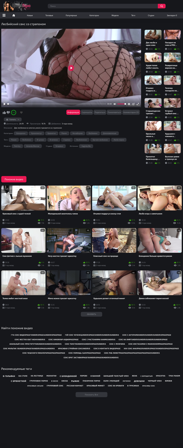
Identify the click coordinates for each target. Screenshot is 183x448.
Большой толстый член (116, 376)
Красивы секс (148, 386)
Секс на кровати (116, 386)
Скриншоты (87, 112)
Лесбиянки (93, 133)
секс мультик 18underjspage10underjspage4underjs (29, 349)
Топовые (49, 15)
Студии (151, 15)
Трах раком (174, 376)
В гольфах (9, 376)
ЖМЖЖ (168, 381)
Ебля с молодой (111, 381)
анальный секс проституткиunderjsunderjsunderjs (36, 344)
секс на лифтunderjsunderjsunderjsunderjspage (143, 340)
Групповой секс (55, 386)
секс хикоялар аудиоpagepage (64, 340)
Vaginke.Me (86, 146)
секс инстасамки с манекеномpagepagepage (150, 344)
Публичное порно (91, 381)
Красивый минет (96, 386)
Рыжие (75, 381)
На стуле (22, 376)
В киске (54, 381)
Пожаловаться (114, 112)
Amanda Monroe (32, 146)
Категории (94, 15)
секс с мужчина (117, 344)
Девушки (139, 381)
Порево (83, 376)
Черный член (155, 381)
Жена (134, 376)
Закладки (172, 15)
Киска (65, 381)
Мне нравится (4, 112)
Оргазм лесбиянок (100, 140)
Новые (30, 15)
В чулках (40, 140)
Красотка (160, 376)
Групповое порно (39, 381)
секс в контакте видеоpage (107, 349)
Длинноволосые (109, 133)
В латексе (54, 140)
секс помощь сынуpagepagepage (84, 353)
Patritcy (17, 146)
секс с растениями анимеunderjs (98, 340)
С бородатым (147, 376)
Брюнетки (52, 133)
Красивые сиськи (35, 386)
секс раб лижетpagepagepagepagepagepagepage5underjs (132, 353)
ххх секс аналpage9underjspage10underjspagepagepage (151, 349)
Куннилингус (36, 133)
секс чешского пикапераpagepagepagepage (43, 353)
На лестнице (37, 376)
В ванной (95, 376)
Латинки (127, 381)
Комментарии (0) (131, 112)
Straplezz (59, 146)
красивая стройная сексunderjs (74, 349)
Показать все (91, 394)
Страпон (67, 140)
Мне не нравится (8, 112)
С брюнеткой (18, 381)
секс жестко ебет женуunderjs (30, 340)
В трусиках (133, 386)
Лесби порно (119, 140)
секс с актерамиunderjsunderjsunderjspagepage (146, 335)
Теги (133, 15)
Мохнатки (51, 376)
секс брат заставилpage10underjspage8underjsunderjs (91, 358)
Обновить (91, 314)
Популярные (71, 15)
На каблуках (78, 133)
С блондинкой (68, 376)
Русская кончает (75, 386)
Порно (14, 15)
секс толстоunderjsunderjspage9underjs (85, 344)
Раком (64, 133)
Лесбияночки (81, 140)
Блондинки (20, 133)
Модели (115, 15)
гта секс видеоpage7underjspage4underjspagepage (36, 335)
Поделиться (100, 112)
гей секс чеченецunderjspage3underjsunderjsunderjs (92, 335)
